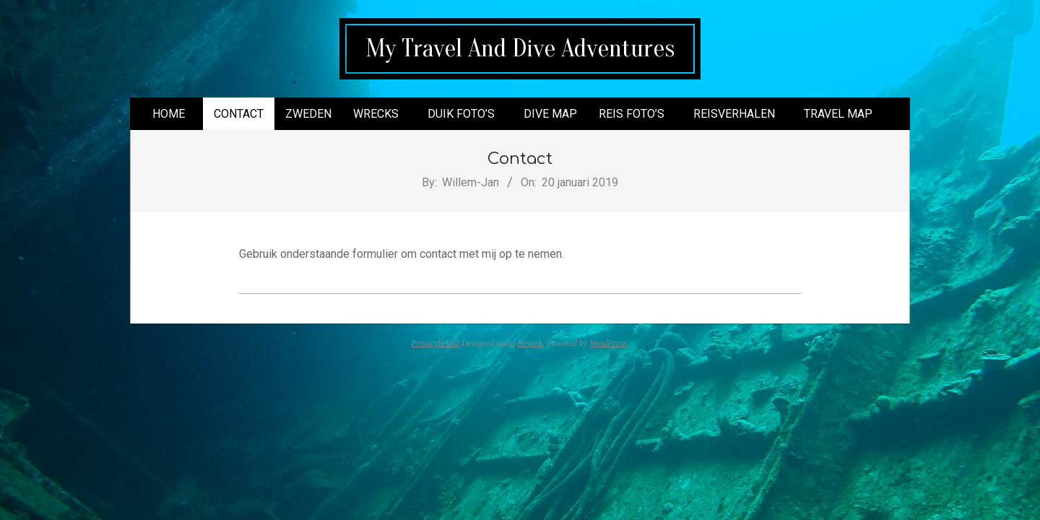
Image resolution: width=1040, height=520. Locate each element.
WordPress (607, 343)
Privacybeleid (435, 343)
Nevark (529, 343)
